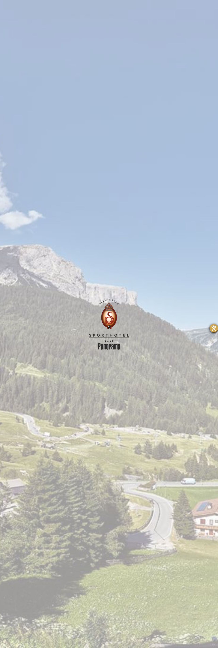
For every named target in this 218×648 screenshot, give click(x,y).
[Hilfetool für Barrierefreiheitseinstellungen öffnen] (214, 328)
